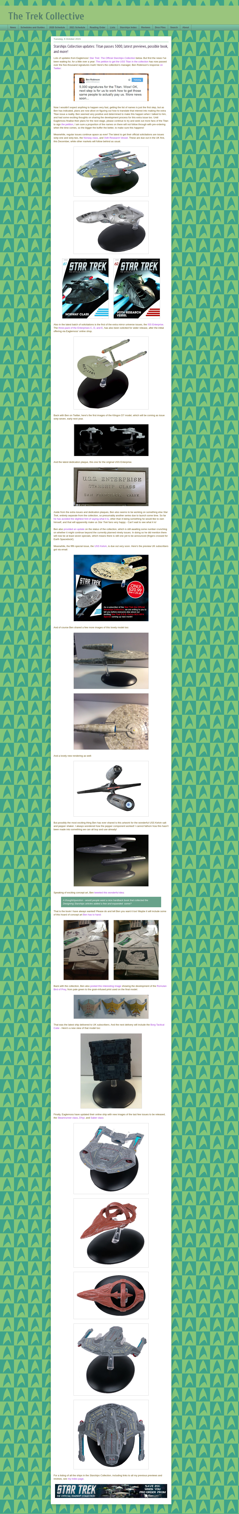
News (13, 27)
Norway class (90, 137)
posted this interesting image (105, 986)
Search (174, 27)
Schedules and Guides (33, 27)
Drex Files (160, 27)
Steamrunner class (68, 1117)
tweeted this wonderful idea (109, 892)
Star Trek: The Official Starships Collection (112, 58)
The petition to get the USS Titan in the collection (122, 61)
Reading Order (97, 27)
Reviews (145, 27)
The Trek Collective (46, 16)
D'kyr (81, 1117)
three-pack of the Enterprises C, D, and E (80, 327)
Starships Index (128, 27)
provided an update (74, 529)
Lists (112, 27)
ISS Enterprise (155, 324)
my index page (76, 1478)
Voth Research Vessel (116, 137)
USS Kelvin (100, 546)
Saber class (97, 1117)
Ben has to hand (92, 914)
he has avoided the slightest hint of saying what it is (81, 518)
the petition (67, 124)
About (185, 27)
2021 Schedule (77, 27)
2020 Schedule (57, 27)
